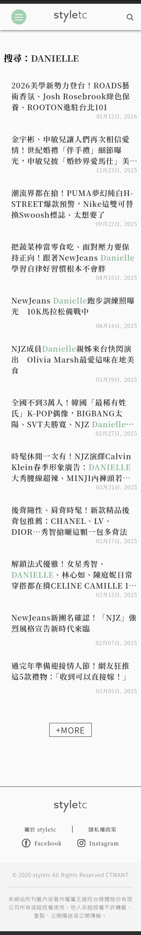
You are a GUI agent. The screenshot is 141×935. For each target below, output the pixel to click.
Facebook (42, 843)
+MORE (70, 730)
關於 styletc (40, 829)
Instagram (98, 843)
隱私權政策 (102, 829)
